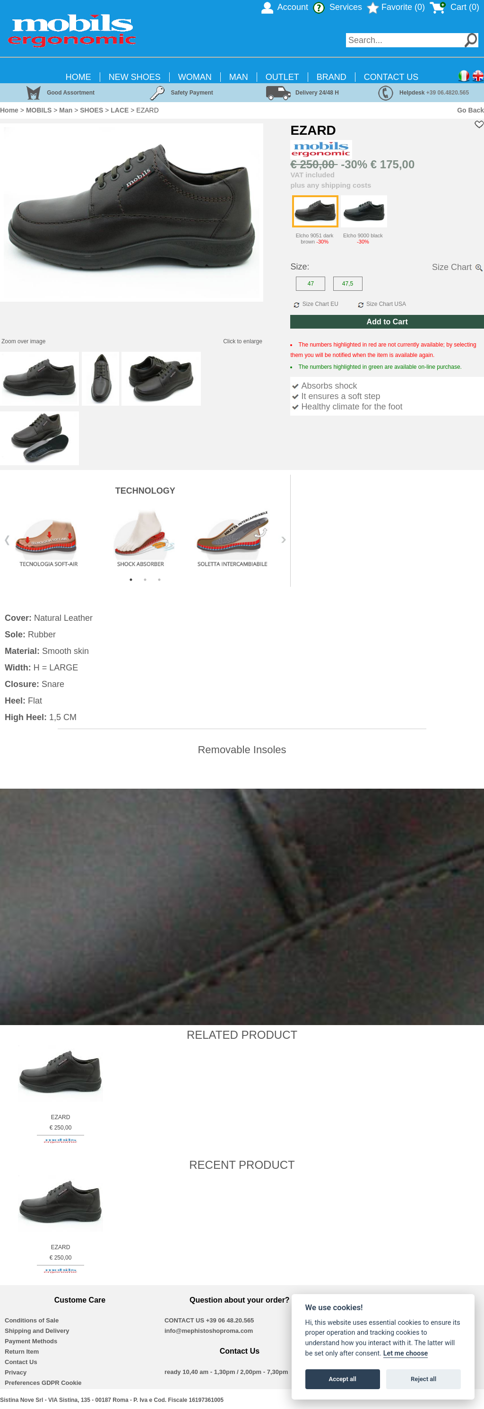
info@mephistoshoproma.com (208, 1330)
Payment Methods (31, 1341)
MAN (238, 77)
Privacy (15, 1372)
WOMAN (195, 77)
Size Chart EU (315, 304)
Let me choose (405, 1353)
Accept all (342, 1379)
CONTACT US (391, 77)
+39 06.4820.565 (447, 92)
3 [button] (159, 579)
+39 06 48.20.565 (230, 1320)
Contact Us (21, 1362)
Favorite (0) (396, 7)
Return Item (22, 1351)
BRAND (331, 77)
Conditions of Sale (32, 1320)
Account (284, 7)
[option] (145, 540)
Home (9, 110)
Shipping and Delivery (37, 1330)
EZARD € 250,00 (60, 1129)
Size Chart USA (381, 304)
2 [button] (145, 579)
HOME (78, 77)
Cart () (454, 7)
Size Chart (458, 267)
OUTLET (282, 77)
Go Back (470, 110)
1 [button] (131, 579)
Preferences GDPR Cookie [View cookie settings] (43, 1382)
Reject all (423, 1379)
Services (337, 7)
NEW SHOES (135, 77)
